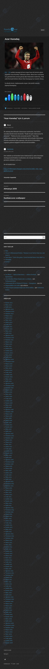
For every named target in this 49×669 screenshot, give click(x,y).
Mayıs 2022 (8, 316)
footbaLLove (7, 663)
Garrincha (10, 149)
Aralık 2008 (8, 640)
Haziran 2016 (9, 464)
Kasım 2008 (9, 643)
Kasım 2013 (8, 527)
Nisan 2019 (8, 392)
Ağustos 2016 (9, 459)
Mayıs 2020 (8, 363)
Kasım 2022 (9, 302)
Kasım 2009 (9, 616)
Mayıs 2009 (8, 629)
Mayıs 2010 (8, 603)
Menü (42, 30)
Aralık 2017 (8, 425)
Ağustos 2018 (9, 409)
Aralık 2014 (8, 499)
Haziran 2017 (9, 438)
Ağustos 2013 (9, 534)
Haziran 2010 (9, 601)
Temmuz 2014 (9, 510)
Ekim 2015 (8, 477)
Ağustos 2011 (9, 571)
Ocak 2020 (8, 372)
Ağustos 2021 (9, 335)
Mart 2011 (8, 581)
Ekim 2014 (8, 503)
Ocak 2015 (8, 496)
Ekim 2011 (8, 568)
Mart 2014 (8, 518)
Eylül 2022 (8, 307)
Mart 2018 (8, 418)
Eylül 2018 (8, 407)
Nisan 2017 (8, 442)
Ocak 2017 (8, 449)
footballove (10, 108)
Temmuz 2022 (9, 311)
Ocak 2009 (8, 638)
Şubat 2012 (8, 560)
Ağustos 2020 (9, 359)
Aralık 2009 (8, 614)
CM (9, 72)
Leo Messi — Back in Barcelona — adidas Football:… (21, 274)
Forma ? (7, 261)
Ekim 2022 (8, 305)
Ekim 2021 (8, 331)
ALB (22, 108)
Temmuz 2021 (9, 337)
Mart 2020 (8, 368)
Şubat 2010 (8, 610)
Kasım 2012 (8, 553)
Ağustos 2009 (9, 623)
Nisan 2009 (8, 632)
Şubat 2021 (8, 348)
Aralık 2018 (8, 401)
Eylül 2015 (8, 479)
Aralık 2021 (8, 326)
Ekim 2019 (8, 379)
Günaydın (8, 259)
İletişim (6, 654)
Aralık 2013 (8, 525)
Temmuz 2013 (9, 536)
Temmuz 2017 (9, 435)
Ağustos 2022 (9, 309)
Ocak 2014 (8, 523)
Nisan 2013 (8, 542)
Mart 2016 (8, 470)
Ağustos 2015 (9, 481)
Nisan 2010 (8, 605)
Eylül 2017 (8, 431)
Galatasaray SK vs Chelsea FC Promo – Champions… (21, 283)
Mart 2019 (8, 394)
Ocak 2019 (8, 398)
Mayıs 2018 (8, 414)
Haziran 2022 (9, 313)
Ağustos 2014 (9, 507)
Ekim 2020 (8, 355)
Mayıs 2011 (8, 577)
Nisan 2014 (8, 516)
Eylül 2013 (8, 531)
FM (6, 72)
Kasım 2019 (8, 377)
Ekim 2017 (8, 429)
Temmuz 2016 (9, 462)
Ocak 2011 (8, 586)
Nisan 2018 (8, 416)
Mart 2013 (8, 544)
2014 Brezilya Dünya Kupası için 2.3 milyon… (18, 279)
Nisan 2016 (8, 468)
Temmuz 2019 (9, 385)
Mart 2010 (8, 608)
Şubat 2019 (8, 396)
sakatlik (34, 108)
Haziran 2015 (9, 486)
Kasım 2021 (8, 329)
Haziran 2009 (9, 627)
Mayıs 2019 (8, 390)
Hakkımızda (7, 650)
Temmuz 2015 (9, 483)
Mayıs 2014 (8, 514)
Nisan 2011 (8, 579)
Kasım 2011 (8, 566)
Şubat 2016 (8, 472)
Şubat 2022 (8, 322)
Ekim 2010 (8, 592)
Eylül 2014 (8, 505)
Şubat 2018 (8, 420)
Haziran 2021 (9, 339)
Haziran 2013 (9, 538)
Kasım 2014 (8, 501)
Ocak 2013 (8, 549)
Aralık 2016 (8, 451)
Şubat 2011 (8, 584)
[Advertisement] (25, 14)
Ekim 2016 (8, 455)
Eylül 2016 (8, 457)
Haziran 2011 (9, 575)
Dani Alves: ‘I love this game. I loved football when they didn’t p (24, 257)
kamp (30, 108)
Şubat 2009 (8, 636)
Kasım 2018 (8, 403)
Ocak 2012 (8, 562)
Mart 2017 (8, 444)
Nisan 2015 (8, 490)
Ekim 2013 (8, 529)
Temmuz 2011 (9, 573)
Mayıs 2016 (8, 466)
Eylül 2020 (8, 357)
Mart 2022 (8, 320)
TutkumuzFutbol (10, 281)
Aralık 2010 (8, 588)
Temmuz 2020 (9, 361)
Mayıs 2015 (8, 488)
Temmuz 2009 (9, 625)
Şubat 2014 (8, 520)
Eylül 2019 (8, 381)
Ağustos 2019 (9, 383)
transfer (38, 108)
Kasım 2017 (8, 427)
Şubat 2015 (8, 494)
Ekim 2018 (8, 405)
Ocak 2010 (8, 612)
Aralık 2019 (8, 374)
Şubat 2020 (8, 370)
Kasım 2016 (8, 453)
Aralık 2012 (8, 551)
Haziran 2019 (9, 387)
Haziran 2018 (9, 411)
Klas (6, 251)
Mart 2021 (8, 346)
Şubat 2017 (8, 446)
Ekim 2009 (8, 619)
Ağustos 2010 (9, 597)
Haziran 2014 (9, 512)
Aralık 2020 (8, 350)
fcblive (25, 108)
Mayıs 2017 (8, 440)
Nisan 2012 (8, 555)
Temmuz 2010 (9, 599)
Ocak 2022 (8, 324)
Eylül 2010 (8, 595)
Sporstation (9, 277)
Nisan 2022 (8, 318)
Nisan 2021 (8, 344)
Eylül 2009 (8, 621)
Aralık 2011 (8, 564)
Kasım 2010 (8, 590)
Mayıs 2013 (8, 540)
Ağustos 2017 (9, 433)
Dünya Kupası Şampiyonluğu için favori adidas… (20, 287)
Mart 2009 (8, 634)
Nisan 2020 (8, 366)
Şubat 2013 (8, 547)
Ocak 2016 (8, 475)
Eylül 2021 (8, 333)
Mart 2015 (8, 492)
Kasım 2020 (9, 353)
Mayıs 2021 (8, 342)
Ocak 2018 (8, 422)
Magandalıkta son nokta (12, 285)
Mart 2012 (8, 558)
